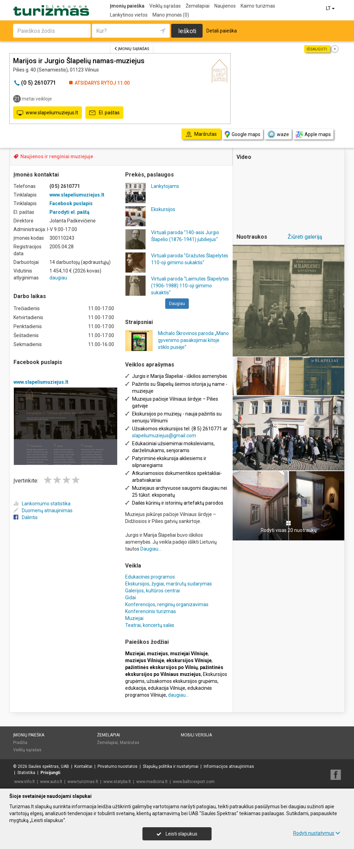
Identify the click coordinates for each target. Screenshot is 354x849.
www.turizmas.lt (82, 781)
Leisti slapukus (177, 834)
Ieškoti (187, 31)
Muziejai (134, 618)
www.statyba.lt (117, 781)
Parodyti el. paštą (69, 212)
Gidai (130, 597)
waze (278, 134)
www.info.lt (24, 781)
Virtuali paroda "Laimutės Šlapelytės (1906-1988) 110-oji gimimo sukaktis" (190, 285)
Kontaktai (83, 766)
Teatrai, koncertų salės (149, 625)
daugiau (58, 277)
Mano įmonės (170, 15)
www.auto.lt (51, 781)
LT (331, 8)
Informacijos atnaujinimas (229, 766)
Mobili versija (196, 735)
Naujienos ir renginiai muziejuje (56, 156)
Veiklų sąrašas (165, 6)
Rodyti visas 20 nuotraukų (289, 527)
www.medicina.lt (152, 781)
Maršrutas (129, 742)
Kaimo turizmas (258, 6)
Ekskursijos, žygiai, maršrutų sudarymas (168, 583)
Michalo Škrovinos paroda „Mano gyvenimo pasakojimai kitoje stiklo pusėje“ (193, 340)
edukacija (135, 688)
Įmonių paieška (127, 6)
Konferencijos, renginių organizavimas (166, 604)
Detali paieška (221, 31)
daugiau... (178, 695)
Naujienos (225, 6)
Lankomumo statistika (42, 503)
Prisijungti (50, 772)
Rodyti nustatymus (316, 833)
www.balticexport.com (194, 781)
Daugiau (177, 303)
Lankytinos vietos (129, 15)
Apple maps (313, 134)
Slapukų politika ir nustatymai (170, 766)
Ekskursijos (163, 209)
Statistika (26, 772)
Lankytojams (165, 186)
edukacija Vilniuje (166, 688)
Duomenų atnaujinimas (43, 510)
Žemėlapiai (197, 6)
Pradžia (20, 742)
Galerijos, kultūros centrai (152, 590)
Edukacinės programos (150, 577)
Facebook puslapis (71, 203)
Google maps (242, 134)
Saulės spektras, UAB (48, 766)
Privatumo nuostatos (117, 766)
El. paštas (104, 113)
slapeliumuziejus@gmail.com (164, 435)
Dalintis (25, 517)
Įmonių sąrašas (131, 49)
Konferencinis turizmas (150, 611)
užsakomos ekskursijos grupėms (182, 681)
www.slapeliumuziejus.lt (47, 113)
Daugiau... (150, 549)
